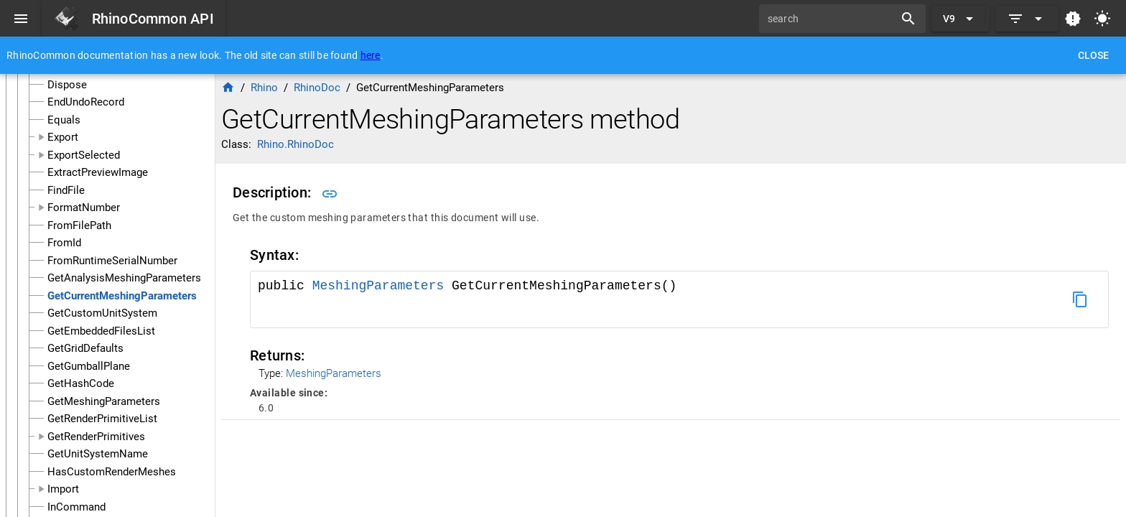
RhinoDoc (317, 87)
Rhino (264, 87)
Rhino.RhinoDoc (295, 144)
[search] (831, 18)
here (370, 55)
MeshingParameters (382, 285)
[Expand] (1026, 19)
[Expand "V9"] (960, 19)
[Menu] (21, 18)
